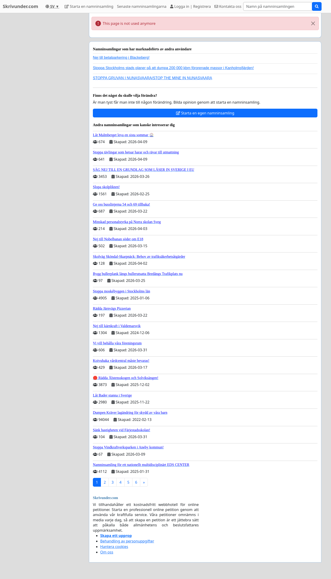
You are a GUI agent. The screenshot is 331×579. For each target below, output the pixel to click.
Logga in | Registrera (190, 6)
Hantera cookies (114, 546)
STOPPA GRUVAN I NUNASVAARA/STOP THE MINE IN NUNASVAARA (152, 78)
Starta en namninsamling (89, 6)
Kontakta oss (227, 6)
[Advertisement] (44, 82)
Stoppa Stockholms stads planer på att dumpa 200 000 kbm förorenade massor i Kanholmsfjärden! (173, 68)
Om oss (106, 552)
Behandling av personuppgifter (127, 541)
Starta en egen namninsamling (205, 113)
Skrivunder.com (20, 6)
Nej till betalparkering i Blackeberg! (121, 58)
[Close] (313, 23)
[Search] (277, 6)
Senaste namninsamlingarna (141, 6)
